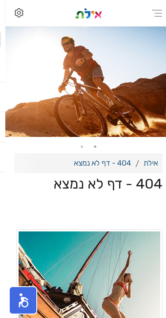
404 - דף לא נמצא (97, 163)
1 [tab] (89, 146)
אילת (145, 163)
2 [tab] (76, 146)
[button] (17, 300)
